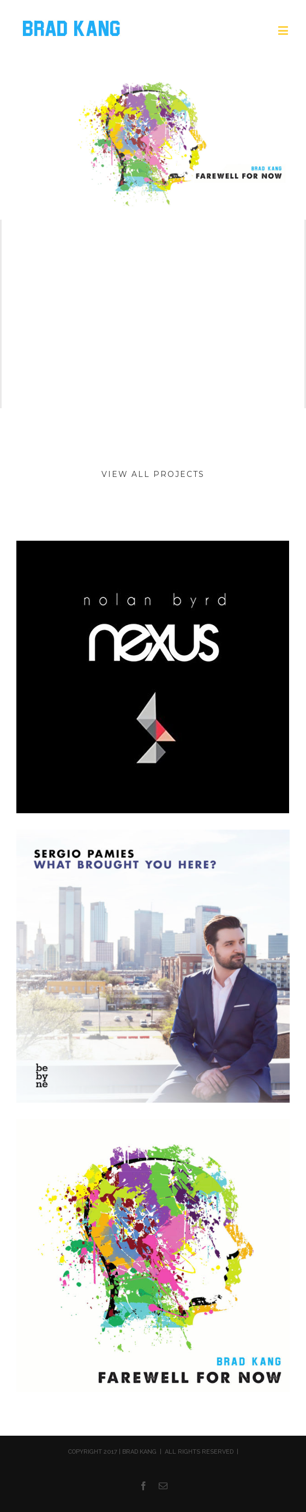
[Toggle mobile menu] (284, 30)
